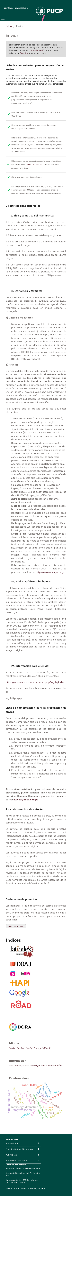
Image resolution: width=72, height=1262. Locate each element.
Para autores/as (32, 1065)
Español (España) (25, 1048)
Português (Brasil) (42, 1048)
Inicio (9, 26)
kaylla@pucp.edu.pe (26, 799)
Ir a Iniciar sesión (37, 50)
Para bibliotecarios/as (51, 1065)
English (12, 1048)
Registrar (24, 53)
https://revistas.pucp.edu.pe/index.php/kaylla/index (35, 682)
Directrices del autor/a (35, 164)
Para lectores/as (16, 1065)
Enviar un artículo (16, 926)
